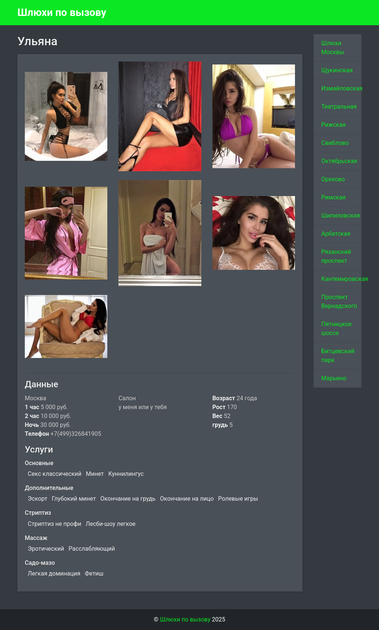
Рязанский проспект (336, 256)
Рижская (333, 124)
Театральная (339, 106)
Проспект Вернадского (339, 301)
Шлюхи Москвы (332, 48)
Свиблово (335, 142)
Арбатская (335, 233)
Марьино (333, 378)
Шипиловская (340, 215)
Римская (333, 197)
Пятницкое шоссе (336, 328)
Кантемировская (341, 278)
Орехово (333, 179)
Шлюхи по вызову (61, 12)
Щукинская (337, 70)
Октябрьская (339, 161)
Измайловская (341, 88)
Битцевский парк (338, 356)
